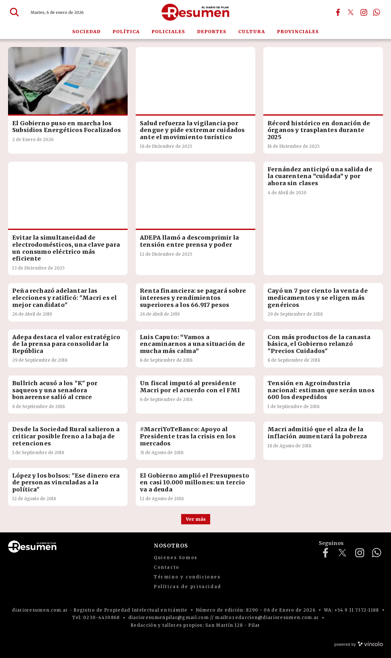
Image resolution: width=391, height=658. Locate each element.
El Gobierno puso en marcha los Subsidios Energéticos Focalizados (66, 126)
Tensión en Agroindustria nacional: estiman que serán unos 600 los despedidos (321, 390)
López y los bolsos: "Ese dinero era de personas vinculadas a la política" (66, 482)
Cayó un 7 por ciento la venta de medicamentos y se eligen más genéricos (318, 297)
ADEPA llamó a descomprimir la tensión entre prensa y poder (189, 241)
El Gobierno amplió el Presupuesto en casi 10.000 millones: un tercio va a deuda (194, 482)
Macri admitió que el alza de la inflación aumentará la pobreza (317, 432)
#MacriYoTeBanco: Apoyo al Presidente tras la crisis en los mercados (188, 436)
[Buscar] (14, 12)
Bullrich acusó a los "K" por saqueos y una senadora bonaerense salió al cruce (54, 390)
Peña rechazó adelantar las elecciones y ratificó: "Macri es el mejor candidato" (64, 297)
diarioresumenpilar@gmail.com (168, 617)
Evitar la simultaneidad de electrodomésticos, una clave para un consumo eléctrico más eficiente (66, 248)
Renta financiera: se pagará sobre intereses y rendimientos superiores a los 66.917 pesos (193, 297)
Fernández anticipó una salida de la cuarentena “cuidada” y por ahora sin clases (320, 176)
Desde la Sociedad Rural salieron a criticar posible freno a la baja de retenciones (66, 436)
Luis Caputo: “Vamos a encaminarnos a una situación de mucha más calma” (192, 344)
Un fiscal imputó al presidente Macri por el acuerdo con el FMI (190, 386)
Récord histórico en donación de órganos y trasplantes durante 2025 (319, 130)
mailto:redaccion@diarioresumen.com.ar (267, 617)
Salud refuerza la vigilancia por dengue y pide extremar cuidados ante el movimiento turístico (192, 130)
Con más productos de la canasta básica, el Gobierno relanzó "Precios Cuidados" (319, 344)
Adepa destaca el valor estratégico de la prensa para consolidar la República (66, 344)
